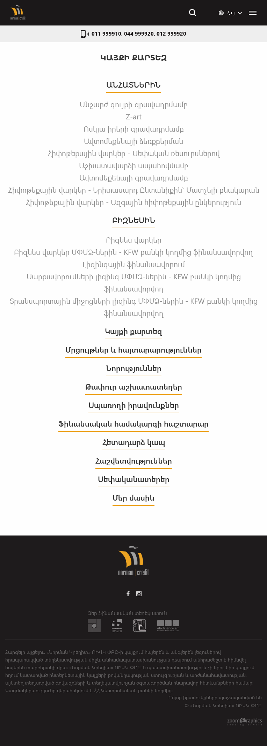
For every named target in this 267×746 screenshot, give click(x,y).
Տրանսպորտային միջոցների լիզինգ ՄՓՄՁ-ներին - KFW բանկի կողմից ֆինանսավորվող (133, 307)
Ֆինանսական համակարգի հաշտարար (133, 424)
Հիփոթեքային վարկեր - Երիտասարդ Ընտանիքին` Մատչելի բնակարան (133, 189)
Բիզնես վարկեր (133, 239)
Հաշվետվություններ (133, 461)
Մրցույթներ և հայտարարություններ (133, 350)
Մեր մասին (133, 498)
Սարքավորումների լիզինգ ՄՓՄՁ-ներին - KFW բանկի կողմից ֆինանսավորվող (134, 282)
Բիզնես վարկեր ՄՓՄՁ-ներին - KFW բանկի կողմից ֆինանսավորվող (133, 252)
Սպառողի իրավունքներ (133, 405)
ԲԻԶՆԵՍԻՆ (133, 220)
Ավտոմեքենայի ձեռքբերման (133, 141)
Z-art (134, 116)
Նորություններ (133, 368)
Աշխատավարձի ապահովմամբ (133, 165)
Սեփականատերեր (133, 479)
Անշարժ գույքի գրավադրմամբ (134, 104)
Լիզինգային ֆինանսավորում (133, 264)
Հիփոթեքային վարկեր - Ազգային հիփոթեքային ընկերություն (133, 202)
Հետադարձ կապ (133, 442)
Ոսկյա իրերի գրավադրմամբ (134, 128)
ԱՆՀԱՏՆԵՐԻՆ (133, 85)
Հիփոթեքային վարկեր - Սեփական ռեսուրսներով (134, 153)
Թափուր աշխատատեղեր (133, 387)
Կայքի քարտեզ (133, 331)
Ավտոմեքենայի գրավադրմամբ (133, 177)
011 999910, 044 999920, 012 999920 (139, 33)
